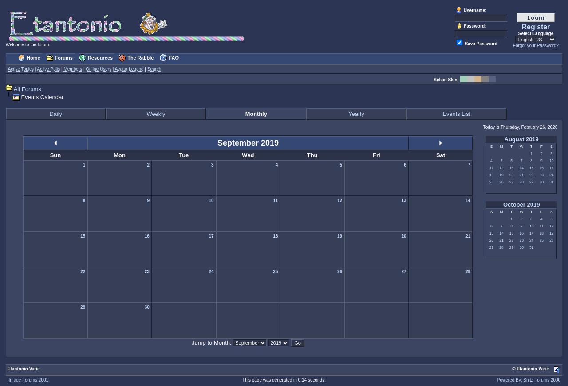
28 (521, 182)
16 (542, 168)
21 (521, 175)
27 (511, 182)
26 (501, 182)
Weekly (156, 114)
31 (551, 182)
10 (551, 161)
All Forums (27, 89)
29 (531, 182)
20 (511, 175)
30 (542, 182)
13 (511, 168)
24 (551, 175)
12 (501, 168)
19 (501, 175)
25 (491, 182)
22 (531, 175)
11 (491, 168)
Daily (55, 114)
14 (521, 168)
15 (531, 168)
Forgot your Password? (536, 45)
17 (551, 168)
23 (542, 175)
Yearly (356, 114)
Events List (457, 114)
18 (491, 175)
